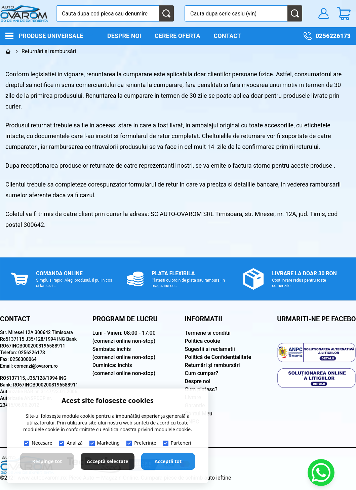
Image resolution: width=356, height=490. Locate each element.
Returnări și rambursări (212, 365)
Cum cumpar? (202, 373)
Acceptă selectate (107, 461)
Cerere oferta (177, 35)
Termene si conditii (208, 333)
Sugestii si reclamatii (210, 349)
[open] (91, 35)
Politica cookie (202, 341)
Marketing (104, 443)
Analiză (70, 443)
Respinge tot (47, 461)
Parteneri (177, 443)
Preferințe (141, 443)
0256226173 (333, 35)
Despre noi (124, 35)
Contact (227, 35)
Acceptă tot (168, 461)
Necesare (38, 443)
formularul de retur (145, 135)
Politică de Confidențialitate (218, 357)
